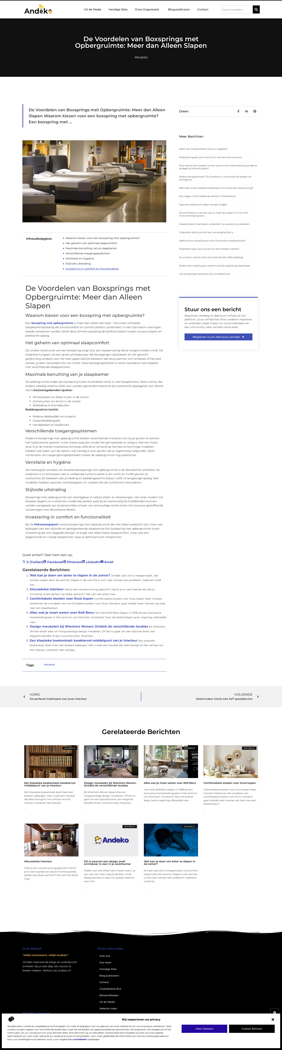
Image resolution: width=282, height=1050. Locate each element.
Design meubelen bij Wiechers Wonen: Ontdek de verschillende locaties (89, 626)
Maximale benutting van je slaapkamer (91, 248)
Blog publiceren (179, 9)
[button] (273, 1019)
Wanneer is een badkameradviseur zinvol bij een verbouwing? (216, 187)
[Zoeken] (256, 9)
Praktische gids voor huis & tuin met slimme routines (210, 157)
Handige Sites (118, 9)
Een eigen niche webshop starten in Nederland (207, 196)
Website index (108, 1008)
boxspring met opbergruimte (52, 323)
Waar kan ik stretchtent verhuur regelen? (203, 148)
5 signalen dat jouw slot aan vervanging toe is (206, 232)
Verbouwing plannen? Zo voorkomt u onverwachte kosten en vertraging (215, 178)
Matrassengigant (46, 524)
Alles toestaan (204, 1028)
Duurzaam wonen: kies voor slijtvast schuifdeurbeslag (211, 257)
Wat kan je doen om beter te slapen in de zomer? (70, 575)
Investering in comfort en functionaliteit (92, 268)
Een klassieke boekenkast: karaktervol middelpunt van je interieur (83, 640)
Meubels (141, 57)
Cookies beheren (252, 1028)
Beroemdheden (109, 995)
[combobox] (237, 9)
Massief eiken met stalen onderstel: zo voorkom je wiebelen (214, 224)
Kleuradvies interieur (47, 589)
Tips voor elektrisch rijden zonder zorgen (203, 204)
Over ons (104, 955)
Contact (202, 9)
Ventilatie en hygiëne (80, 258)
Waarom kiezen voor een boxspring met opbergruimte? (103, 238)
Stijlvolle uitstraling (78, 263)
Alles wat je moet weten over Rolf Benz (62, 612)
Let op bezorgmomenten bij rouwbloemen (204, 273)
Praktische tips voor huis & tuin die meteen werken (209, 248)
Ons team (105, 962)
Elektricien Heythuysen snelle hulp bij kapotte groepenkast (214, 265)
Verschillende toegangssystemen (88, 253)
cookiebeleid (79, 1039)
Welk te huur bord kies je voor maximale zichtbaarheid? (212, 240)
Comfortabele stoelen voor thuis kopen (61, 598)
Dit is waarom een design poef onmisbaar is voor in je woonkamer (107, 863)
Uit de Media (92, 9)
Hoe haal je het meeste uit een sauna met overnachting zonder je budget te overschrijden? (218, 167)
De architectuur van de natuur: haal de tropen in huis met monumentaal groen (213, 214)
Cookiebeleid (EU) (110, 988)
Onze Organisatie (148, 9)
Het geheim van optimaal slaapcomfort (91, 243)
